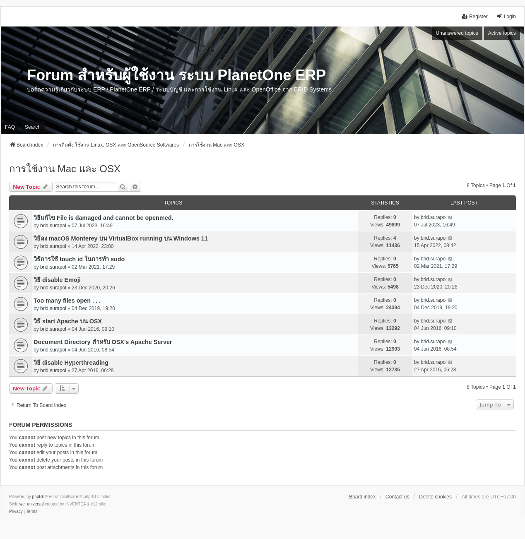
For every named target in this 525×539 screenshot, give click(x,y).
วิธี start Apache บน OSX (68, 321)
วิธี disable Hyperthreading (71, 362)
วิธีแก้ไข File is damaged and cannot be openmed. (103, 217)
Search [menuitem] (33, 127)
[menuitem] (16, 511)
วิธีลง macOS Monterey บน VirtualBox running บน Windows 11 (121, 238)
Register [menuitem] (475, 16)
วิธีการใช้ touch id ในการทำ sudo (79, 259)
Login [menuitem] (506, 16)
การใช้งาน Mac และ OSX (64, 168)
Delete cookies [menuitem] (435, 497)
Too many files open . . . (67, 300)
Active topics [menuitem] (502, 33)
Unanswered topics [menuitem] (457, 33)
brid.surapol (53, 226)
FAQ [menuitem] (10, 127)
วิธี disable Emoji (57, 280)
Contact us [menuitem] (397, 497)
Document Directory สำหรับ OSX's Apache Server (103, 342)
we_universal (31, 504)
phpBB (38, 496)
